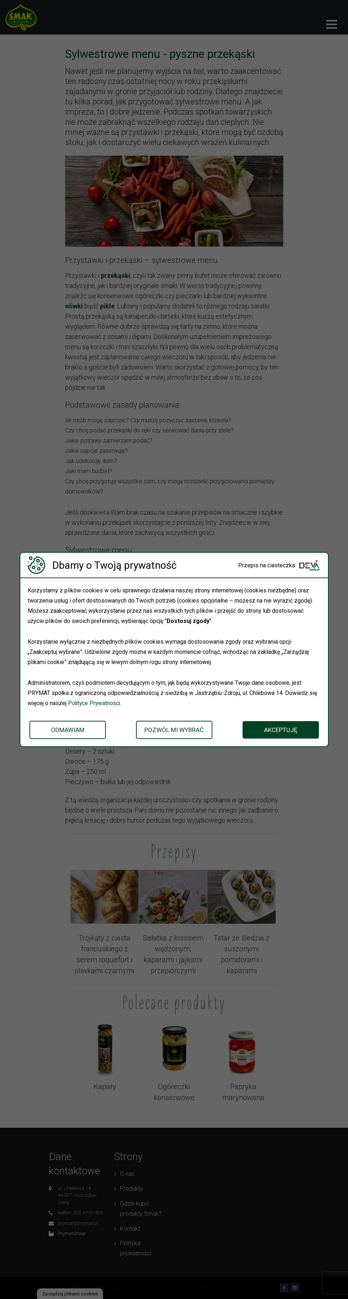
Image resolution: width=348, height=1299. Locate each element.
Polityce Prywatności (95, 703)
